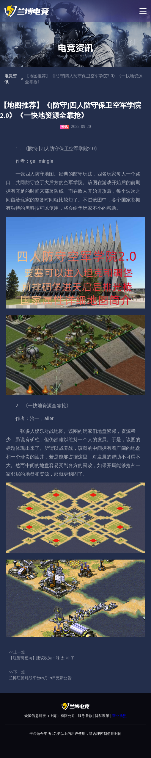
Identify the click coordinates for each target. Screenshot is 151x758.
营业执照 (119, 716)
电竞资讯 (10, 78)
